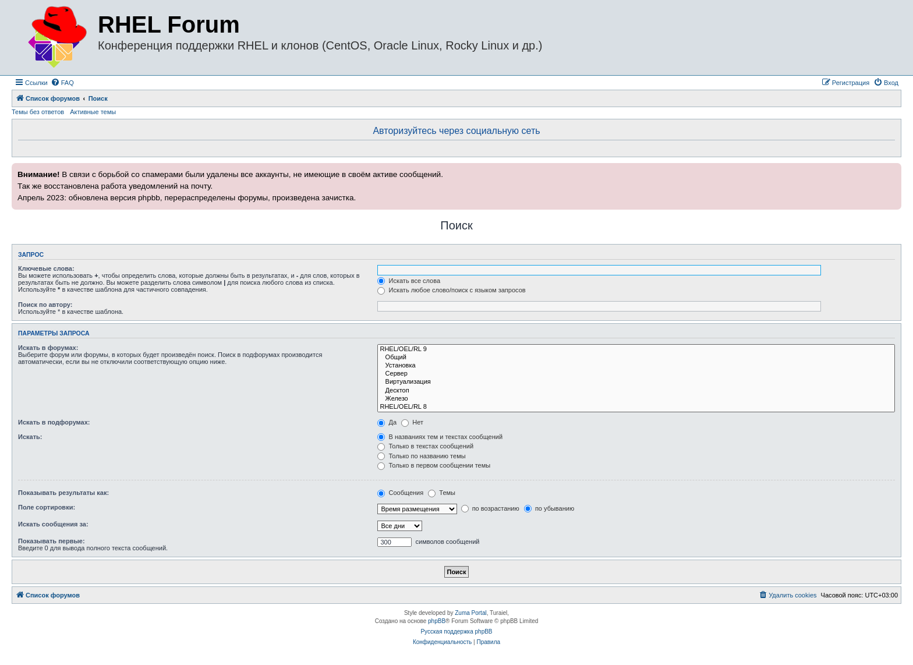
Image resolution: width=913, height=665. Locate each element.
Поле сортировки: (46, 507)
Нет (412, 422)
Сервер (636, 374)
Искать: (30, 436)
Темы (441, 492)
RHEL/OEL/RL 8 (636, 407)
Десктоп (636, 391)
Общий (636, 357)
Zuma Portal (470, 613)
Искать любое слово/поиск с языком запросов (451, 289)
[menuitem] (62, 83)
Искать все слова (408, 280)
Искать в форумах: (48, 347)
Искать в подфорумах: (54, 422)
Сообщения (400, 492)
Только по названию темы (421, 455)
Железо (636, 399)
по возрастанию (490, 508)
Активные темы (93, 111)
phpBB (436, 621)
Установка (636, 366)
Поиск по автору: (45, 304)
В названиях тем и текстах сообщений (439, 436)
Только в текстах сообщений (425, 446)
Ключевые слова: (46, 268)
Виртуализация (636, 382)
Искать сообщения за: (53, 524)
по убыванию (549, 508)
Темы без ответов (38, 111)
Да (387, 422)
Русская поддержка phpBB (456, 631)
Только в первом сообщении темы (433, 465)
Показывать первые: (51, 540)
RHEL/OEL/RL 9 (636, 349)
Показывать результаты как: (63, 492)
